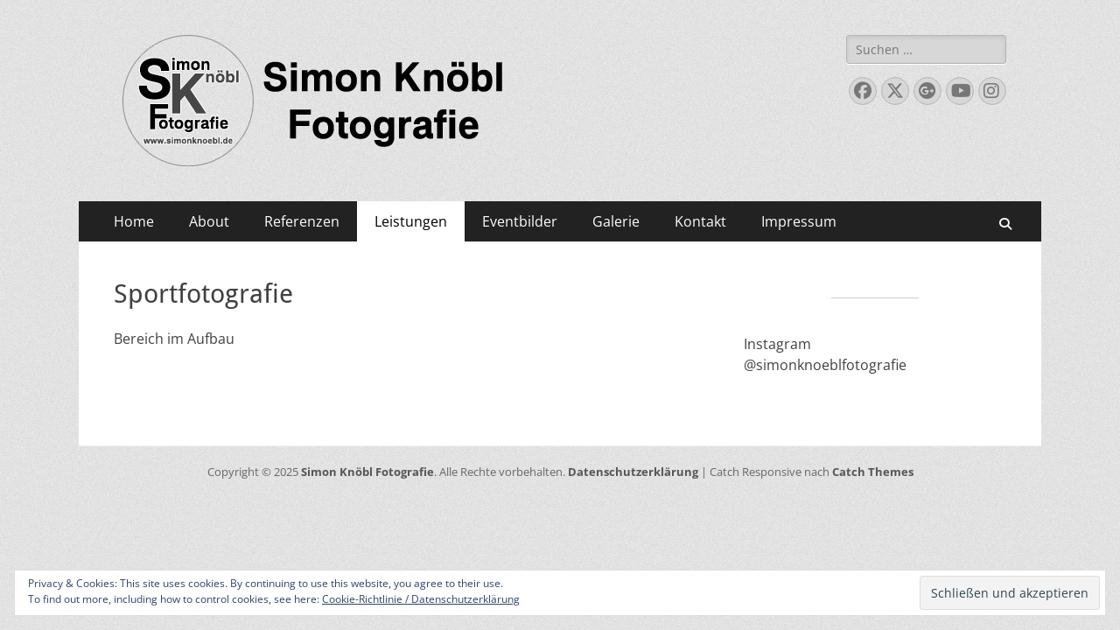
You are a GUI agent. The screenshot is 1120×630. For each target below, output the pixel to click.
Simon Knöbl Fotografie (367, 472)
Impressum (798, 221)
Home (134, 221)
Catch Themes (873, 472)
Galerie (616, 221)
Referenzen (302, 221)
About (209, 221)
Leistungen (410, 221)
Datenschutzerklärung (633, 472)
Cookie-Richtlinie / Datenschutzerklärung (421, 599)
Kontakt (700, 221)
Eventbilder (519, 221)
